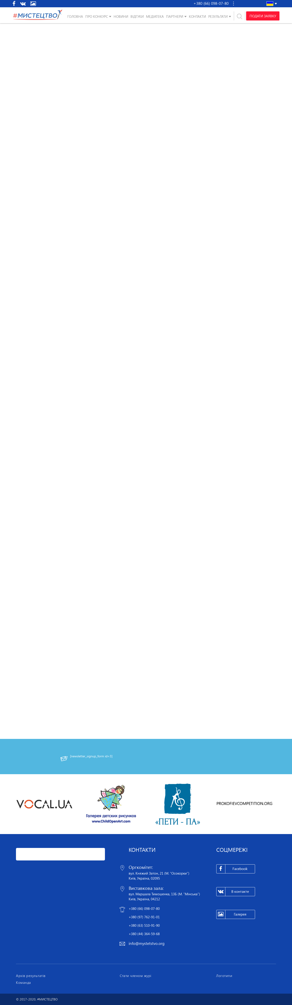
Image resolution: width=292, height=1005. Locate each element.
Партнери (174, 16)
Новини (121, 16)
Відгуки (137, 16)
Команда (23, 982)
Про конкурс (96, 16)
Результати (218, 16)
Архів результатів (31, 975)
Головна (75, 16)
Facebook (232, 869)
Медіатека (155, 16)
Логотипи (224, 975)
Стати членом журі (135, 975)
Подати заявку (263, 16)
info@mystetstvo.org (146, 943)
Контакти (197, 16)
